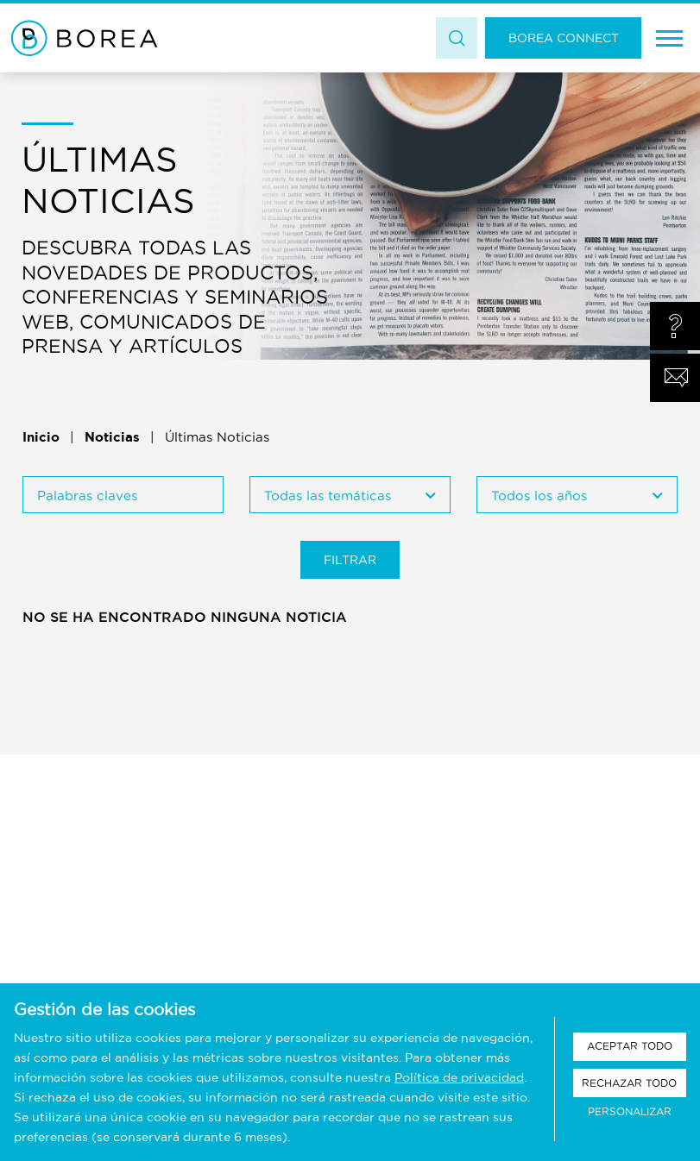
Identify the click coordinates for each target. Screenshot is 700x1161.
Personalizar (630, 1111)
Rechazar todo (629, 1083)
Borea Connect (563, 38)
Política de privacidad (459, 1077)
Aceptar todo (629, 1045)
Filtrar (350, 560)
